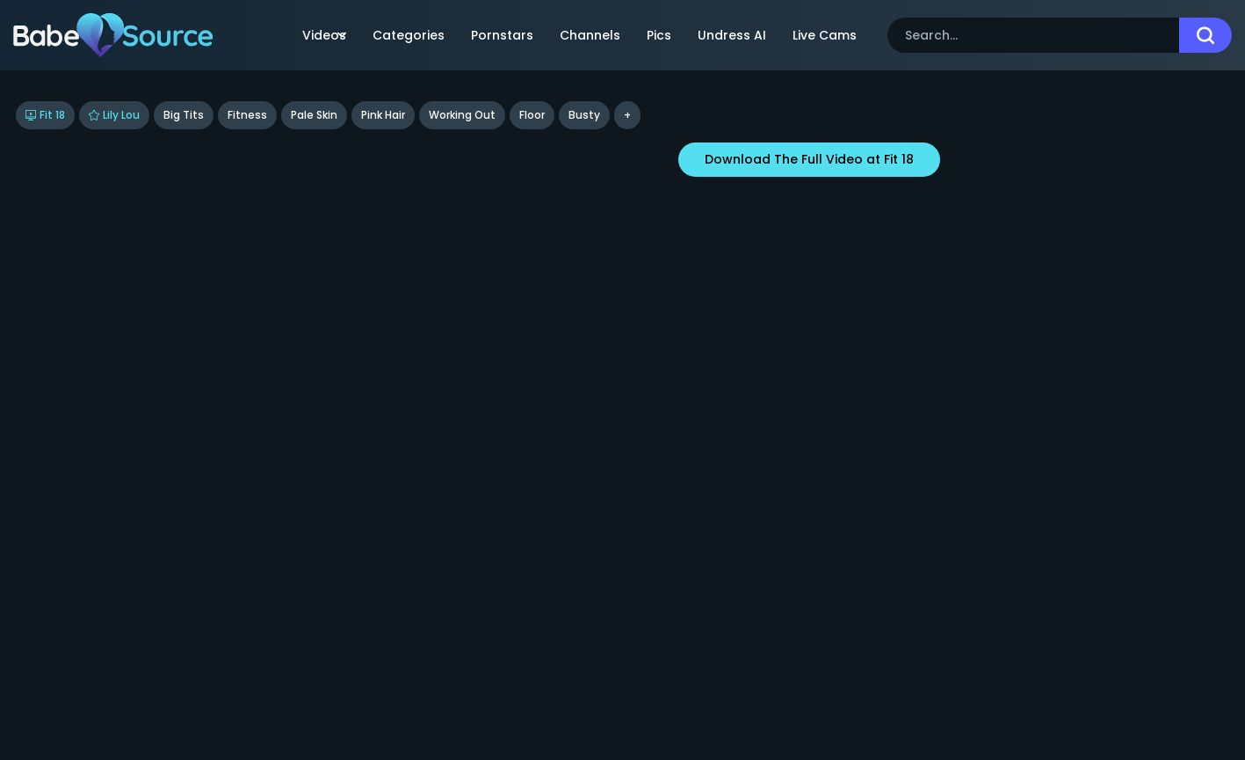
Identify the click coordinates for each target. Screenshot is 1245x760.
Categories (409, 35)
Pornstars (502, 35)
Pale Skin (314, 114)
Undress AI (732, 35)
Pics (659, 35)
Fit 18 (45, 114)
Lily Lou (114, 114)
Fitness (247, 114)
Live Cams (825, 35)
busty (584, 114)
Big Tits (183, 114)
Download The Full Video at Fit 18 (809, 159)
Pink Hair (383, 114)
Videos (324, 35)
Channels (590, 35)
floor (532, 114)
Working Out (462, 114)
